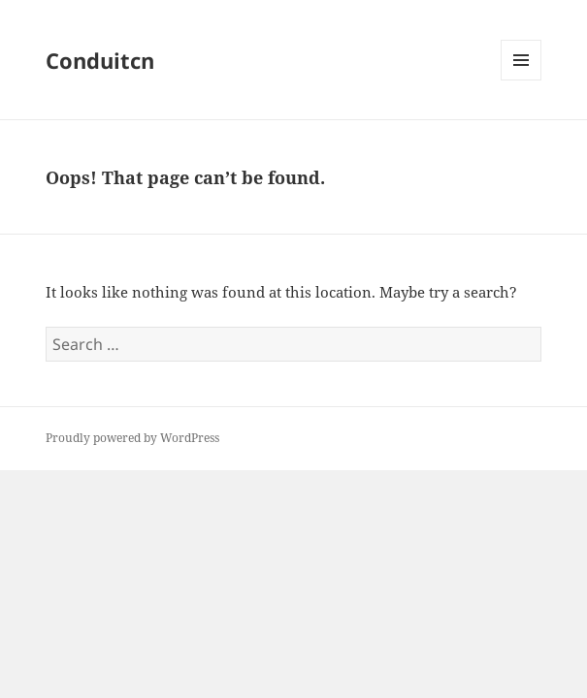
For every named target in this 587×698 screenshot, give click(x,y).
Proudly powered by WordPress (132, 437)
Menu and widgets (521, 79)
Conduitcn (100, 60)
